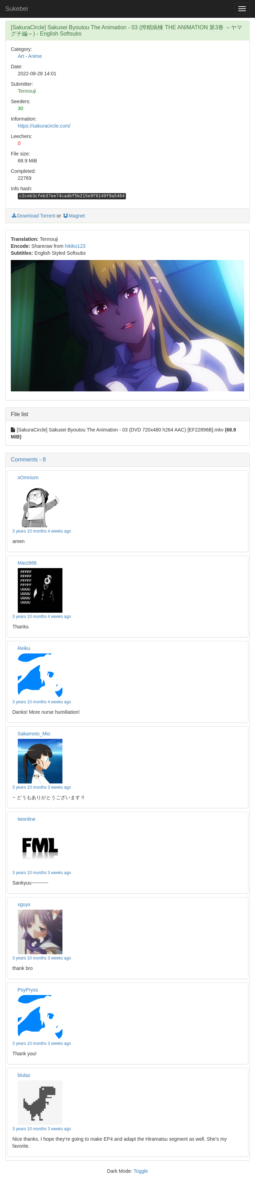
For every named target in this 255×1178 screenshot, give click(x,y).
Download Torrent (33, 216)
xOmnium (28, 477)
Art (21, 56)
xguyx (24, 904)
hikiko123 (75, 246)
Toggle (141, 1171)
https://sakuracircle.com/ (44, 126)
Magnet (73, 216)
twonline (27, 819)
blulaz (24, 1075)
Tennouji (27, 91)
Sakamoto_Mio (34, 733)
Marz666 (27, 563)
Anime (35, 56)
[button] (127, 460)
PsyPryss (28, 990)
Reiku (24, 648)
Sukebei (16, 8)
